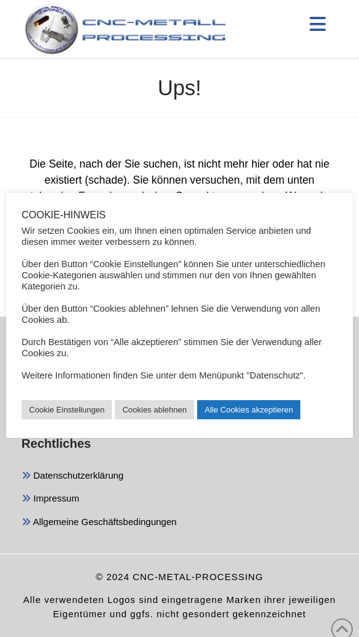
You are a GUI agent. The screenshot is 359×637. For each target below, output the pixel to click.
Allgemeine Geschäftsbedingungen (99, 522)
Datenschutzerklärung (73, 476)
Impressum (50, 499)
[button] (318, 24)
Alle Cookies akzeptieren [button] (249, 409)
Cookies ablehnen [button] (154, 409)
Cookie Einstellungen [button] (66, 409)
